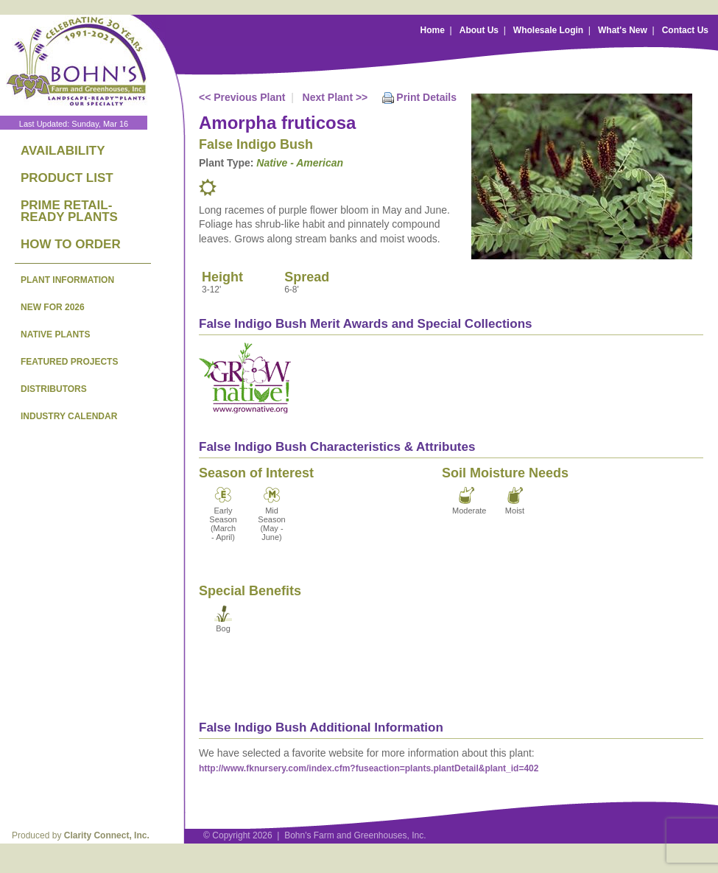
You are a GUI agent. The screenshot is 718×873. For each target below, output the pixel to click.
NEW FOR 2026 (53, 307)
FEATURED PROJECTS (69, 362)
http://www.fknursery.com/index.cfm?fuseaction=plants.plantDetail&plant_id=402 (368, 768)
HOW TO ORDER (71, 244)
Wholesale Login (548, 30)
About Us (479, 30)
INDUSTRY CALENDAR (69, 416)
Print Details (426, 97)
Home (432, 30)
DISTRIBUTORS (54, 389)
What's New (622, 30)
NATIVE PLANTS (55, 334)
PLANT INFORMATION (67, 280)
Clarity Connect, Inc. (106, 835)
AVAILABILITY (63, 151)
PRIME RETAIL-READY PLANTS (69, 211)
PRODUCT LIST (67, 178)
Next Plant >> (335, 97)
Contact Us (685, 30)
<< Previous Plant (242, 97)
